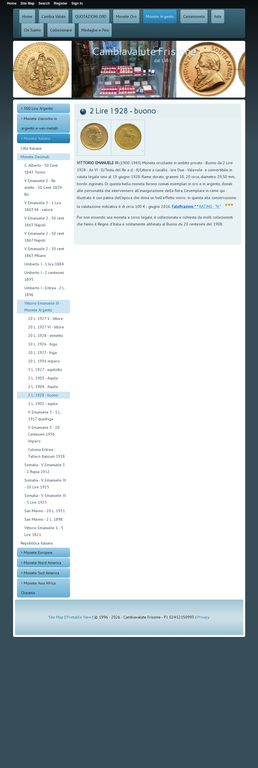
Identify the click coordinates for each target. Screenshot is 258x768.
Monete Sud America (41, 572)
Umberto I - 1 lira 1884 (44, 264)
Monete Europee (38, 552)
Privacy (203, 617)
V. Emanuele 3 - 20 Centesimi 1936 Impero (44, 434)
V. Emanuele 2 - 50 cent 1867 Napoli (44, 237)
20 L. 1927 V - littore (45, 318)
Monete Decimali (35, 156)
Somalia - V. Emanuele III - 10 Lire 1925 (45, 484)
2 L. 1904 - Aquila (43, 386)
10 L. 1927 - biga (42, 352)
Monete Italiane (37, 138)
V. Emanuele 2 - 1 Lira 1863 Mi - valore (42, 206)
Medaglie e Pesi (95, 30)
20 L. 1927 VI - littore (46, 327)
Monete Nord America (42, 562)
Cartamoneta (194, 16)
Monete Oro (126, 16)
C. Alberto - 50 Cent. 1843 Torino (41, 169)
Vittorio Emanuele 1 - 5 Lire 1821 (43, 531)
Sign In (77, 3)
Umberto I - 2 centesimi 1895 (44, 276)
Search (44, 3)
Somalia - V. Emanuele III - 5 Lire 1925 (45, 499)
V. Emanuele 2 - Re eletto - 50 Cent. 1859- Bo (43, 187)
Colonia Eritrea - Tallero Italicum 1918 (46, 453)
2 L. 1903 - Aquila (43, 378)
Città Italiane (31, 148)
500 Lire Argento (38, 108)
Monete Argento (160, 16)
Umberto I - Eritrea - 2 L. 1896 (44, 291)
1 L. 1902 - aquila (43, 403)
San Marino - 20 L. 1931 (44, 510)
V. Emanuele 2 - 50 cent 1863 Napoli (44, 221)
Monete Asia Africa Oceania (38, 588)
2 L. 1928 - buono (43, 395)
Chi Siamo (32, 30)
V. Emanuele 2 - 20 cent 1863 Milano (44, 252)
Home (27, 16)
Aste (217, 16)
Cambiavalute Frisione (144, 51)
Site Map (56, 617)
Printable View (79, 617)
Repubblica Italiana (37, 543)
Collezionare (61, 30)
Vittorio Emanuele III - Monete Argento (42, 307)
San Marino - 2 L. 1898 (43, 519)
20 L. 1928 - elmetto (45, 335)
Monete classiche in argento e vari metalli (39, 123)
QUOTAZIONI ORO (91, 16)
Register (60, 3)
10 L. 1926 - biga (42, 344)
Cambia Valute (54, 16)
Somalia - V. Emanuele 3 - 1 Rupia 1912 (44, 468)
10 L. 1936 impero (44, 361)
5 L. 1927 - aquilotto (45, 369)
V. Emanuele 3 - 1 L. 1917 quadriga (44, 415)
